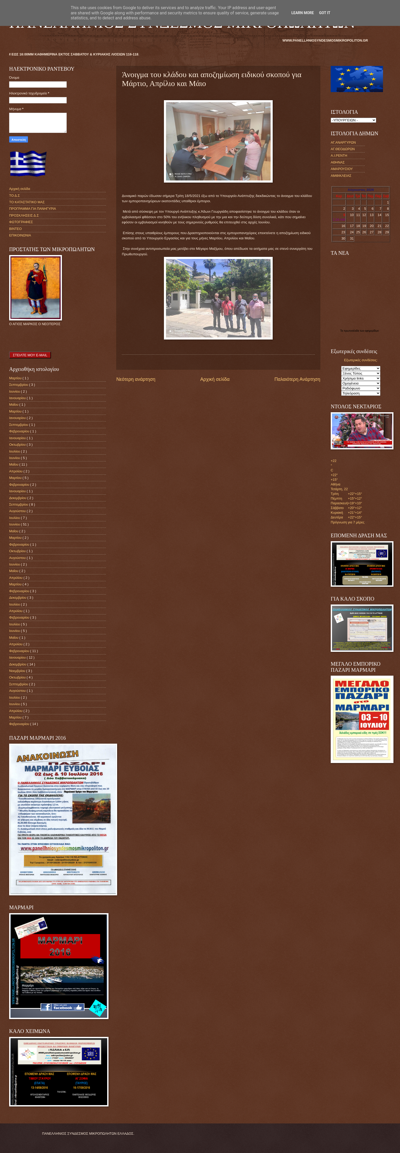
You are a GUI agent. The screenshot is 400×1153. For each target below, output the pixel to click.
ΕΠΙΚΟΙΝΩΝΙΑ (20, 235)
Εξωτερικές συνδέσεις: (361, 360)
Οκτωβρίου (18, 444)
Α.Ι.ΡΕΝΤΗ (339, 155)
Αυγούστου (18, 511)
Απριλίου (16, 471)
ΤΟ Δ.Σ (14, 195)
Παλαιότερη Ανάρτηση (297, 379)
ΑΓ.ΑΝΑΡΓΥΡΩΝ (343, 142)
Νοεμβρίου (17, 671)
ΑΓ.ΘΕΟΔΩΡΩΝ (343, 149)
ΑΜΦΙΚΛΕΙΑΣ (341, 176)
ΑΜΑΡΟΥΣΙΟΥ (342, 169)
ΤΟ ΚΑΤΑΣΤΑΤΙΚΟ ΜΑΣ (27, 202)
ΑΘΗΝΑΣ (338, 162)
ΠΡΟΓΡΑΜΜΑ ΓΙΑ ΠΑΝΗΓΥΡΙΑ (32, 209)
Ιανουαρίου (18, 398)
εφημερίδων (372, 330)
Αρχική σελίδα (215, 379)
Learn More (302, 13)
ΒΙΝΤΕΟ (15, 229)
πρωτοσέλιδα (352, 330)
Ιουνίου (15, 391)
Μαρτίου (15, 378)
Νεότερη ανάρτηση (135, 379)
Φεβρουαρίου (19, 431)
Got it (324, 13)
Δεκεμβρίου (18, 498)
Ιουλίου (15, 451)
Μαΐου (14, 404)
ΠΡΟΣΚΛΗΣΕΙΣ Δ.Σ (24, 215)
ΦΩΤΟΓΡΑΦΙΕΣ (21, 222)
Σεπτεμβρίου (19, 385)
